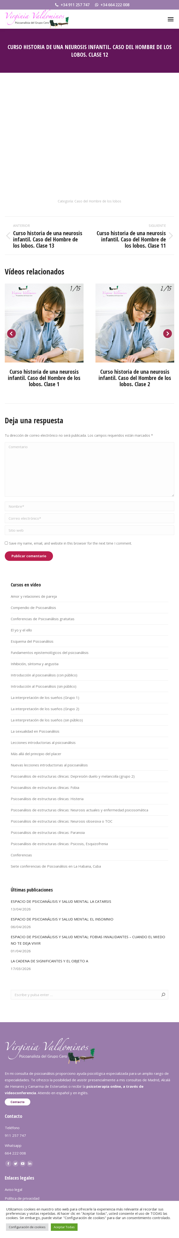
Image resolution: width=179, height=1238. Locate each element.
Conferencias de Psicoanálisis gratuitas (42, 618)
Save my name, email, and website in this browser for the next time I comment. (70, 543)
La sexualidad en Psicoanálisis (35, 731)
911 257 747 (15, 1135)
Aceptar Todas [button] (64, 1227)
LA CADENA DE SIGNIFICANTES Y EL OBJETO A (49, 961)
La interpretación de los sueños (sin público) (47, 720)
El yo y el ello (21, 630)
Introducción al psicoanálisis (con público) (44, 675)
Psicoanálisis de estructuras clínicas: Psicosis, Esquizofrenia (59, 843)
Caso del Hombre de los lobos (97, 201)
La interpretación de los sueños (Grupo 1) (45, 697)
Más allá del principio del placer (36, 753)
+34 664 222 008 (111, 4)
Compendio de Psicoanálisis (33, 607)
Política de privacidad (22, 1198)
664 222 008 (15, 1153)
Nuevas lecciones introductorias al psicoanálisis (49, 765)
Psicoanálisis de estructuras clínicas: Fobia (45, 787)
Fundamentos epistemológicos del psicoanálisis (50, 652)
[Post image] (44, 323)
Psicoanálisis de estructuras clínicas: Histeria (47, 798)
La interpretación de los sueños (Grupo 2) (45, 708)
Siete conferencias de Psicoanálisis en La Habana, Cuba (56, 866)
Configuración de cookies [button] (27, 1227)
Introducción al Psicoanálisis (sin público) (43, 686)
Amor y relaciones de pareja (34, 596)
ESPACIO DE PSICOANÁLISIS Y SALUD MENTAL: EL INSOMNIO (62, 919)
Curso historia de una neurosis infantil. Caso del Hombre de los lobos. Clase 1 (44, 378)
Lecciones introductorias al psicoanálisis (43, 742)
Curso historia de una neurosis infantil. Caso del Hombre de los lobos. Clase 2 (135, 378)
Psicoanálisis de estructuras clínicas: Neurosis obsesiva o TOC (61, 821)
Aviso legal (13, 1189)
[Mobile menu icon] (170, 19)
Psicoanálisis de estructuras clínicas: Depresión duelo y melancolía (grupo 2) (73, 776)
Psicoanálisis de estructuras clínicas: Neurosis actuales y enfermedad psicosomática (79, 810)
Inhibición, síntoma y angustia (34, 663)
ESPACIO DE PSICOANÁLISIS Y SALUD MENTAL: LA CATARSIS (61, 901)
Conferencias (21, 855)
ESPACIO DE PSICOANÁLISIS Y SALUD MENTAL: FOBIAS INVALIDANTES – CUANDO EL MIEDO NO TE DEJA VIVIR (88, 940)
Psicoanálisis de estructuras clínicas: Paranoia (48, 832)
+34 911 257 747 (72, 4)
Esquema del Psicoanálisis (32, 641)
